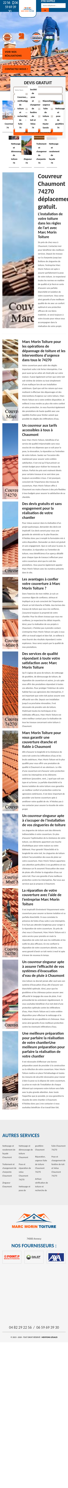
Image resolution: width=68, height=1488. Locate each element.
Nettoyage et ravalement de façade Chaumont (8, 1152)
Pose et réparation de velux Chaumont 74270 (25, 1172)
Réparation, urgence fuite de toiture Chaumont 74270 (41, 1164)
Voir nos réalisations (13, 53)
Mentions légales (49, 1337)
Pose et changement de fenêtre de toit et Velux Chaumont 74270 (58, 1166)
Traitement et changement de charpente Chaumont (9, 1170)
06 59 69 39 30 (11, 6)
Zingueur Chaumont (7, 1184)
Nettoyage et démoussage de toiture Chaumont (26, 1152)
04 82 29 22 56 (20, 1327)
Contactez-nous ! (16, 69)
